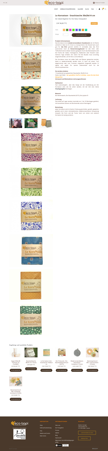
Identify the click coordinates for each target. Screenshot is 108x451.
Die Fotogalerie (59, 428)
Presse (57, 430)
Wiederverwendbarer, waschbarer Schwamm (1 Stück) (77, 362)
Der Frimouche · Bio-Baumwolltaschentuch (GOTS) (61, 362)
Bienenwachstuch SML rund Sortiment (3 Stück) (92, 362)
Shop (41, 425)
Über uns (57, 425)
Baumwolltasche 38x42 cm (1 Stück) (31, 361)
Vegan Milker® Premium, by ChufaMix (15, 362)
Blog (56, 435)
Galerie (57, 433)
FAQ (41, 431)
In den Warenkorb (81, 35)
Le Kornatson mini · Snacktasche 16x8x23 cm (46, 362)
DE (6, 2)
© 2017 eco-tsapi (13, 448)
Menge (57, 34)
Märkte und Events (45, 433)
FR (4, 2)
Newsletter (84, 438)
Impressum (58, 438)
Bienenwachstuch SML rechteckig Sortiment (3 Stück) (15, 391)
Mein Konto (43, 436)
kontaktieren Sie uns (87, 432)
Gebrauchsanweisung (45, 428)
